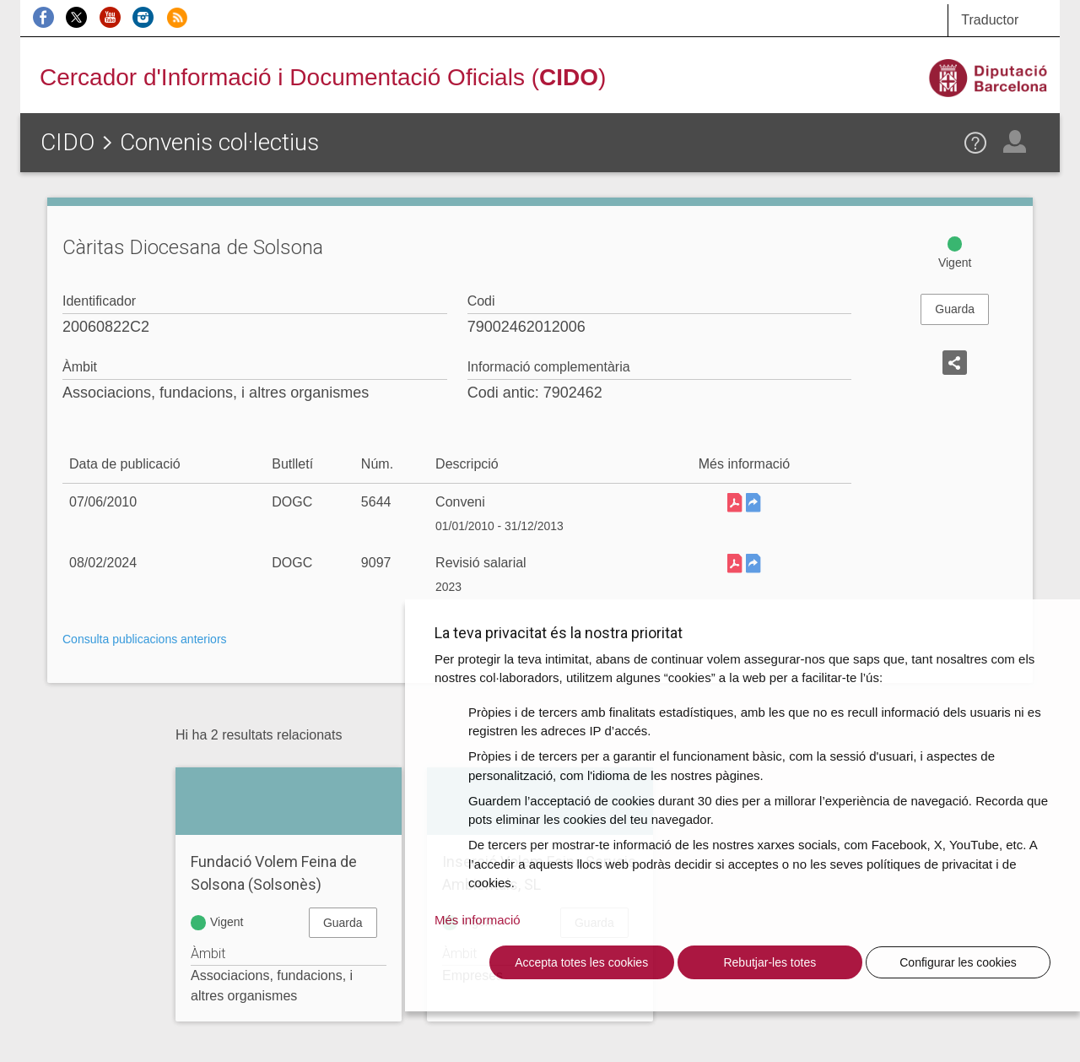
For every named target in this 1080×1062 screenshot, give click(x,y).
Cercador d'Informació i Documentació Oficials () (323, 77)
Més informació (478, 920)
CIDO (67, 142)
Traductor (989, 20)
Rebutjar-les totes (769, 962)
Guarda (955, 309)
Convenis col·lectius (219, 142)
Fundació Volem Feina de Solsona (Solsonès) (274, 873)
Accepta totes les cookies (581, 962)
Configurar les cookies (958, 962)
